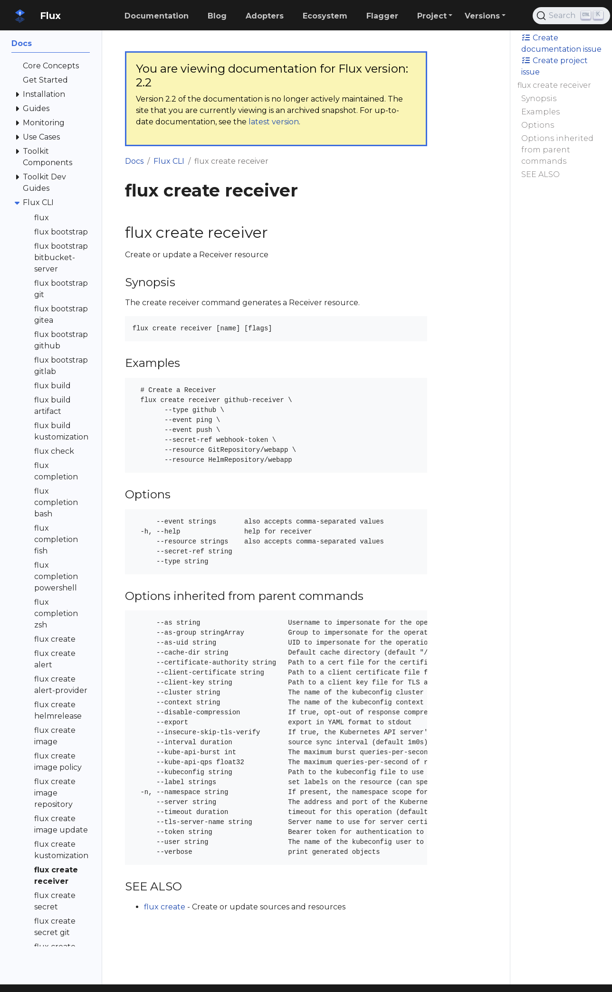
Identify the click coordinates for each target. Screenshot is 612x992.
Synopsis (538, 98)
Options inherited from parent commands (557, 150)
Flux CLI (168, 161)
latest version (274, 121)
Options (537, 125)
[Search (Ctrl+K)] (571, 15)
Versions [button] (482, 15)
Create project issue (554, 66)
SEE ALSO (540, 174)
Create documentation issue (561, 43)
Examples (540, 111)
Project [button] (432, 15)
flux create (164, 906)
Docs (134, 161)
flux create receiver (554, 85)
